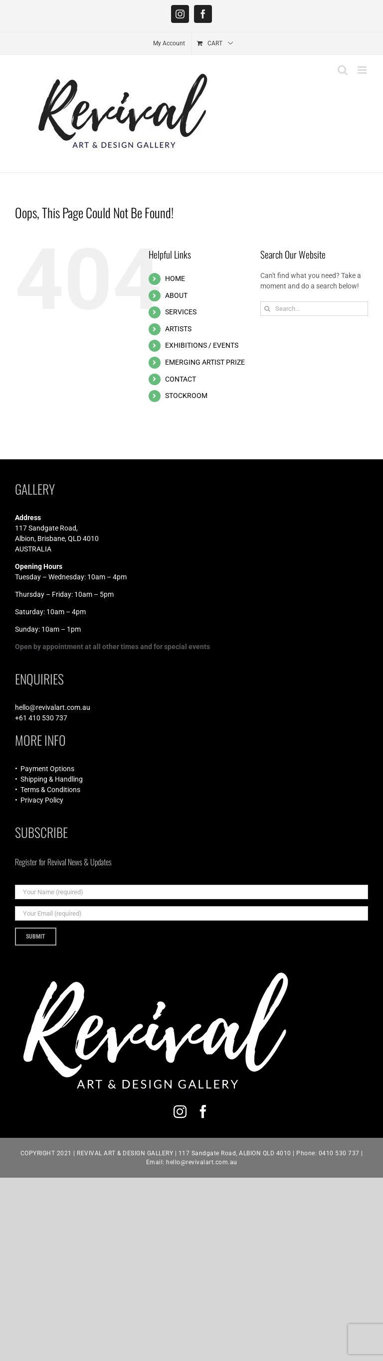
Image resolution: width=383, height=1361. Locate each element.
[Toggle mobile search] (343, 70)
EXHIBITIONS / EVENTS (201, 345)
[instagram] (180, 1111)
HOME (175, 278)
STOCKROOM (186, 396)
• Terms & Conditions (47, 790)
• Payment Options (44, 769)
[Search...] (314, 308)
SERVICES (180, 312)
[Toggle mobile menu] (363, 70)
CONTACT (180, 379)
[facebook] (202, 1111)
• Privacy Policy (39, 800)
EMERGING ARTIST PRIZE (205, 362)
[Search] (267, 308)
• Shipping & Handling (49, 779)
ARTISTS (178, 329)
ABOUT (176, 295)
